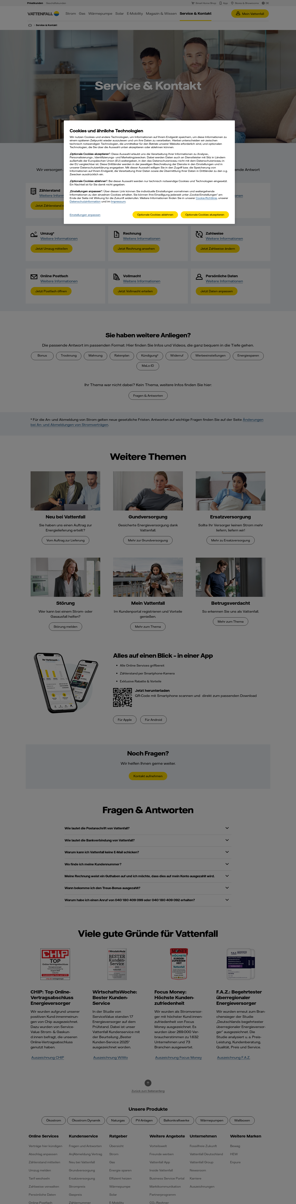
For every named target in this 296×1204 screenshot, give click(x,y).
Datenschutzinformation (85, 201)
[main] (149, 172)
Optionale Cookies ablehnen (155, 214)
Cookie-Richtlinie (206, 198)
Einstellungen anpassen (85, 215)
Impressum (118, 201)
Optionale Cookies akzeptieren (204, 214)
